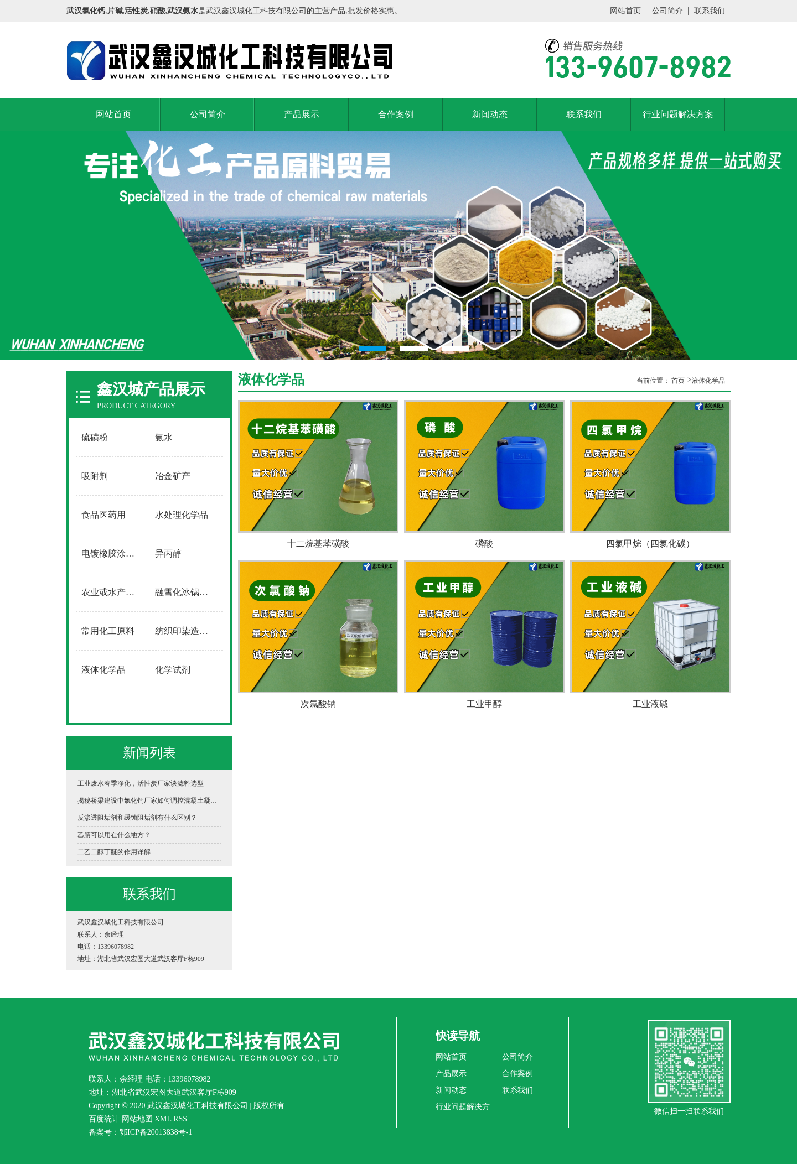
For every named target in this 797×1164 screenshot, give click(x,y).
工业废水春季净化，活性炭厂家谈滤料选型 (140, 783)
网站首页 (625, 11)
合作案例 (395, 114)
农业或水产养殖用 (112, 592)
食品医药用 (103, 514)
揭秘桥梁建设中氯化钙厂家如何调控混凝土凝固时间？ (149, 800)
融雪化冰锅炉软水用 (186, 592)
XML (163, 1119)
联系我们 (709, 11)
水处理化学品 (181, 514)
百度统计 (104, 1119)
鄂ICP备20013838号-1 (156, 1132)
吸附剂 (94, 476)
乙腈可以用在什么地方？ (114, 835)
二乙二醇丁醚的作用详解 (114, 852)
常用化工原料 (107, 631)
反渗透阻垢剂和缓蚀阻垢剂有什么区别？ (137, 818)
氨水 (164, 437)
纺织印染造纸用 (186, 631)
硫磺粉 (94, 437)
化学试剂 (172, 669)
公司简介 (667, 11)
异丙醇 (168, 553)
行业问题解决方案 (678, 114)
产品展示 (301, 114)
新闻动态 (490, 114)
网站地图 (137, 1119)
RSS (180, 1119)
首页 (678, 380)
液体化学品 (103, 669)
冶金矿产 (172, 476)
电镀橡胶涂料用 (112, 553)
